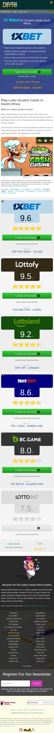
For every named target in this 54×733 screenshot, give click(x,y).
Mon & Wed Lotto (40, 657)
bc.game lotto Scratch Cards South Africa (25, 475)
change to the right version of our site (36, 605)
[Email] (15, 683)
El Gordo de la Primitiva (13, 629)
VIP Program (19, 191)
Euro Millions (13, 617)
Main (14, 11)
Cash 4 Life (40, 643)
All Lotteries (30, 191)
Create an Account (24, 236)
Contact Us (20, 710)
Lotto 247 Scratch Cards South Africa (25, 533)
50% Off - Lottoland (25, 366)
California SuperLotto (13, 620)
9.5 (24, 277)
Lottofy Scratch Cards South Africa (25, 301)
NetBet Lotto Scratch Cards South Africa (25, 417)
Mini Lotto (40, 646)
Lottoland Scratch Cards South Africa (25, 359)
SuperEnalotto (40, 617)
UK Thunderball (13, 637)
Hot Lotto (13, 631)
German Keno (13, 654)
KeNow (13, 657)
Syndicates (37, 189)
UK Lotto (40, 637)
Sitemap (41, 710)
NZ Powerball (13, 626)
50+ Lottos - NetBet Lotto (25, 424)
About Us (13, 710)
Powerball (4, 189)
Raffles (10, 191)
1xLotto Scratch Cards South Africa (25, 243)
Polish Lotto (13, 660)
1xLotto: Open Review (27, 83)
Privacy (26, 710)
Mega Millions (15, 189)
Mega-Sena (40, 634)
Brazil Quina (40, 648)
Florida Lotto (13, 623)
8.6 (24, 393)
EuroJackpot (40, 620)
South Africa (6, 11)
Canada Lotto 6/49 (40, 623)
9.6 (24, 218)
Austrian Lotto (14, 648)
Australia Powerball (13, 640)
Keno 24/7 (40, 654)
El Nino (13, 651)
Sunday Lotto (40, 660)
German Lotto (13, 643)
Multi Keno (40, 663)
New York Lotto (13, 634)
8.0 (24, 451)
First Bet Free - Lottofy (25, 308)
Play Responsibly (33, 710)
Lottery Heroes (13, 544)
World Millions (13, 646)
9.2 (24, 335)
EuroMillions (26, 189)
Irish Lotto (40, 631)
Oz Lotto (40, 629)
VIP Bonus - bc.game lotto (25, 482)
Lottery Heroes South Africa (13, 547)
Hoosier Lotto (40, 626)
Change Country (48, 702)
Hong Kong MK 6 (40, 651)
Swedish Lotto (13, 663)
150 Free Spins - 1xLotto (28, 76)
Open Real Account (27, 71)
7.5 (24, 509)
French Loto (40, 640)
